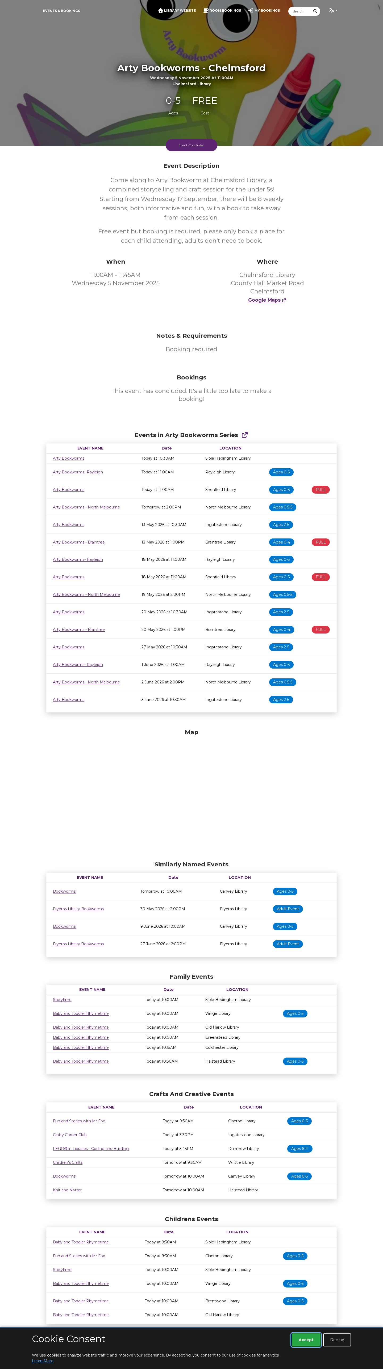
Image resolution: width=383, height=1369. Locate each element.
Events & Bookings (61, 11)
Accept (306, 1339)
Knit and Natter (67, 1190)
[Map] (191, 794)
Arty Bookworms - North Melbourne (86, 507)
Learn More (42, 1360)
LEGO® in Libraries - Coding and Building (91, 1148)
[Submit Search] (315, 11)
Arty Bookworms (68, 458)
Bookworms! (64, 891)
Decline (337, 1339)
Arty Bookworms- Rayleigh (78, 472)
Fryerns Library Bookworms (78, 908)
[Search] (299, 11)
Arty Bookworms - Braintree (79, 542)
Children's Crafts (67, 1162)
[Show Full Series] (244, 435)
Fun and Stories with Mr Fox (79, 1121)
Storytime (62, 999)
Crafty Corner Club (70, 1134)
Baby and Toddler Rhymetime (81, 1013)
